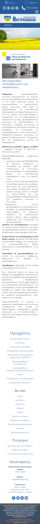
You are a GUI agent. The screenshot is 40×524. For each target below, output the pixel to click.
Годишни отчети (20, 416)
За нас (20, 396)
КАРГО (20, 375)
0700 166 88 (31, 8)
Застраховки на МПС (20, 339)
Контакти (20, 400)
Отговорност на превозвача (20, 379)
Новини (20, 408)
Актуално (20, 404)
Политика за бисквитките (20, 454)
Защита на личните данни (20, 446)
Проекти (20, 428)
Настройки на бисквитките (20, 519)
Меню (8, 25)
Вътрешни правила (20, 420)
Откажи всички (28, 521)
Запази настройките (13, 521)
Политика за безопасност (20, 424)
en (37, 12)
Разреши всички (20, 522)
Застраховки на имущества (20, 351)
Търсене (30, 2)
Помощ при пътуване (20, 347)
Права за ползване (20, 450)
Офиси (10, 2)
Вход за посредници (20, 432)
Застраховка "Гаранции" (20, 383)
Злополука (20, 343)
